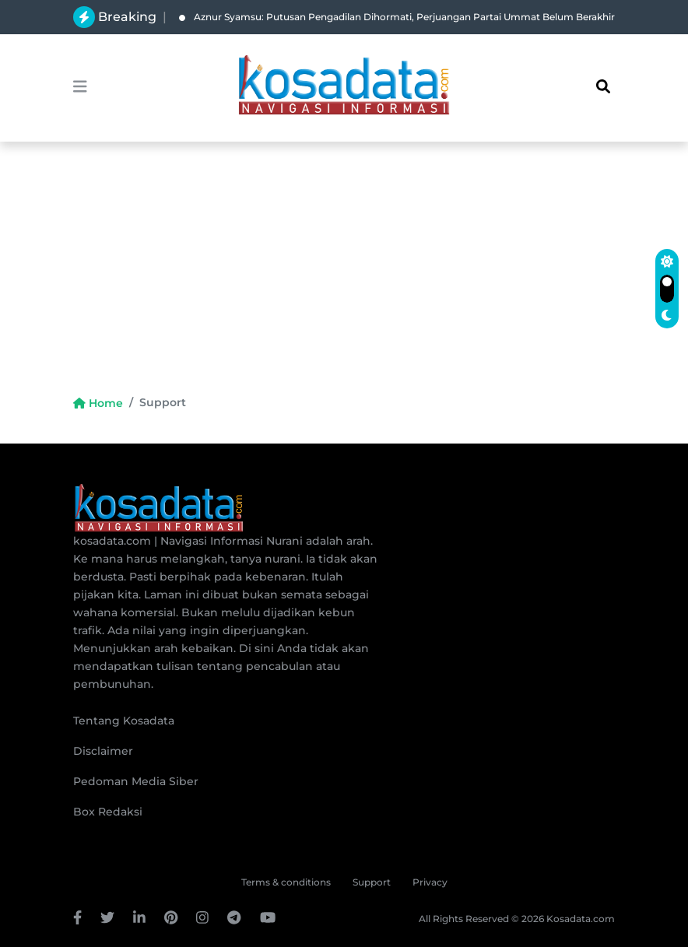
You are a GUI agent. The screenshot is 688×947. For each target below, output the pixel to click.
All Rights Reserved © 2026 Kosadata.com (517, 918)
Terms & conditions (286, 882)
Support (372, 882)
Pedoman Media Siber (135, 781)
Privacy (430, 882)
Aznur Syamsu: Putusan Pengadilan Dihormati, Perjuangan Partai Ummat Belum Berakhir (397, 17)
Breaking (127, 16)
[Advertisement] (344, 277)
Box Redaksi (107, 812)
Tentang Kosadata (123, 721)
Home (98, 403)
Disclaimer (103, 751)
